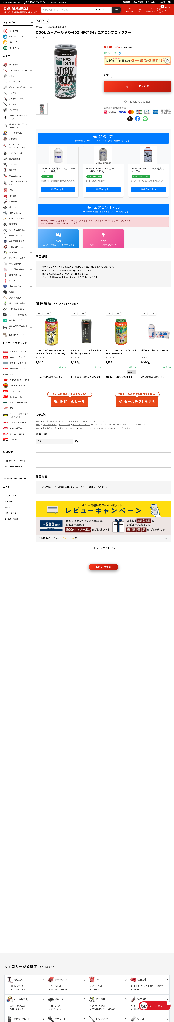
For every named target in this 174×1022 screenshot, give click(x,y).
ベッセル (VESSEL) (14, 422)
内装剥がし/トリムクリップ (15, 117)
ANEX (9, 374)
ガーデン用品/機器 (14, 303)
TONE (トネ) (11, 391)
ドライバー (10, 93)
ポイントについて (119, 53)
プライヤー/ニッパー (14, 98)
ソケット (9, 76)
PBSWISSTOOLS (14, 368)
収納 (8, 190)
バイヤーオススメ (13, 36)
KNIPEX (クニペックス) (16, 380)
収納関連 (10, 196)
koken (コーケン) (14, 385)
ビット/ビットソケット (14, 87)
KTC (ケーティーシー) (15, 357)
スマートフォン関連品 (15, 314)
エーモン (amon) (13, 434)
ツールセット (11, 65)
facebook (137, 118)
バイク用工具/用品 (14, 230)
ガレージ (9, 207)
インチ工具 (10, 110)
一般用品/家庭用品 (14, 309)
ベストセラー (11, 42)
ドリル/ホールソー (13, 218)
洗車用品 (10, 252)
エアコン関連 (64, 424)
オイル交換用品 (12, 264)
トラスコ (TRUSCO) (15, 402)
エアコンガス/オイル (81, 424)
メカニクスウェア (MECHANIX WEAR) (18, 415)
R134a (45, 21)
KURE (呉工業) (12, 428)
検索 (116, 10)
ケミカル (9, 281)
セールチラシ (11, 48)
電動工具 (10, 170)
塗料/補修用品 (12, 275)
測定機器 (10, 139)
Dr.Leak (144, 357)
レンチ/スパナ (11, 81)
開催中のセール (69, 399)
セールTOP (10, 31)
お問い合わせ (151, 2)
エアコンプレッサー (14, 153)
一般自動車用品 (13, 247)
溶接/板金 (10, 224)
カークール (40, 38)
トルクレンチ (11, 104)
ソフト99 (10, 439)
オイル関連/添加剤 (14, 269)
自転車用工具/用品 (14, 235)
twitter (130, 118)
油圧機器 (10, 201)
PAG (38, 21)
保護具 (9, 292)
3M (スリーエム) (13, 397)
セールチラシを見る (137, 399)
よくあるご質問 (165, 2)
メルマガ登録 (138, 2)
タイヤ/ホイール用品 (14, 258)
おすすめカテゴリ (13, 320)
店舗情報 (126, 2)
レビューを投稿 (103, 567)
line (145, 118)
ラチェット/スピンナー (15, 70)
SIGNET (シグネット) (15, 363)
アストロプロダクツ (14, 351)
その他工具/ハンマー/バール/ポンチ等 (15, 146)
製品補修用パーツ (13, 335)
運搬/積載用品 (12, 286)
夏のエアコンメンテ (68, 428)
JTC (8, 408)
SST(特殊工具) (12, 133)
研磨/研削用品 (12, 213)
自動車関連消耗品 (13, 241)
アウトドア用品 (12, 297)
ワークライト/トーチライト (15, 183)
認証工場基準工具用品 (15, 327)
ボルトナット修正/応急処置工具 (15, 126)
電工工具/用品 (12, 176)
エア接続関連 (11, 159)
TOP (38, 421)
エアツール (10, 164)
